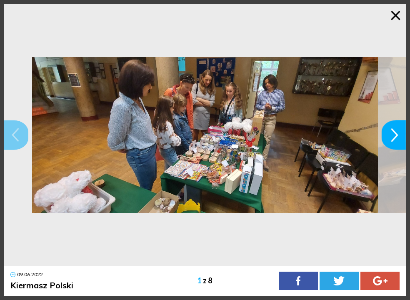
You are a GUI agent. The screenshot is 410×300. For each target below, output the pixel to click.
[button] (16, 135)
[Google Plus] (380, 281)
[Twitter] (339, 281)
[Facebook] (298, 281)
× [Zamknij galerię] (396, 14)
